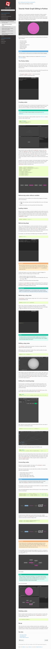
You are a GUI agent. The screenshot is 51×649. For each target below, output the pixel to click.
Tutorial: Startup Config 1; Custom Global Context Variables (7, 29)
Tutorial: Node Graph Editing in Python (7, 25)
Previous (21, 640)
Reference (2, 39)
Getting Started (3, 14)
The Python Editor (5, 22)
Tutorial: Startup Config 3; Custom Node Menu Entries (7, 34)
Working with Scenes (4, 17)
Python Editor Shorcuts (24, 637)
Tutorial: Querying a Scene (6, 26)
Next (46, 640)
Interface (2, 35)
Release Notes (3, 41)
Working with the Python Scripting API (7, 21)
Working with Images (4, 19)
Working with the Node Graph (5, 16)
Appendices (2, 42)
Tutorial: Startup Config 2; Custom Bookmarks (7, 31)
